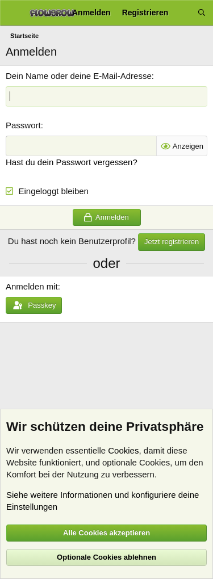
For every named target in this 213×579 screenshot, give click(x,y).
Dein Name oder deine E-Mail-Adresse (79, 76)
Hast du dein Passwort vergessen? (71, 162)
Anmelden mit (32, 286)
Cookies (123, 450)
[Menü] (12, 13)
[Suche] (202, 12)
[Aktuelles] (183, 12)
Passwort (23, 125)
